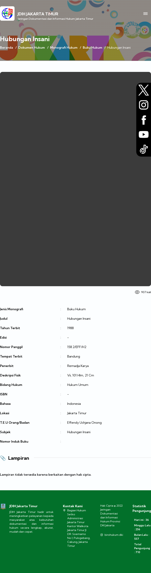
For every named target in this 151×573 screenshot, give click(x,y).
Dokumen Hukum (31, 47)
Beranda (6, 47)
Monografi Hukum (63, 47)
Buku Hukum (92, 47)
